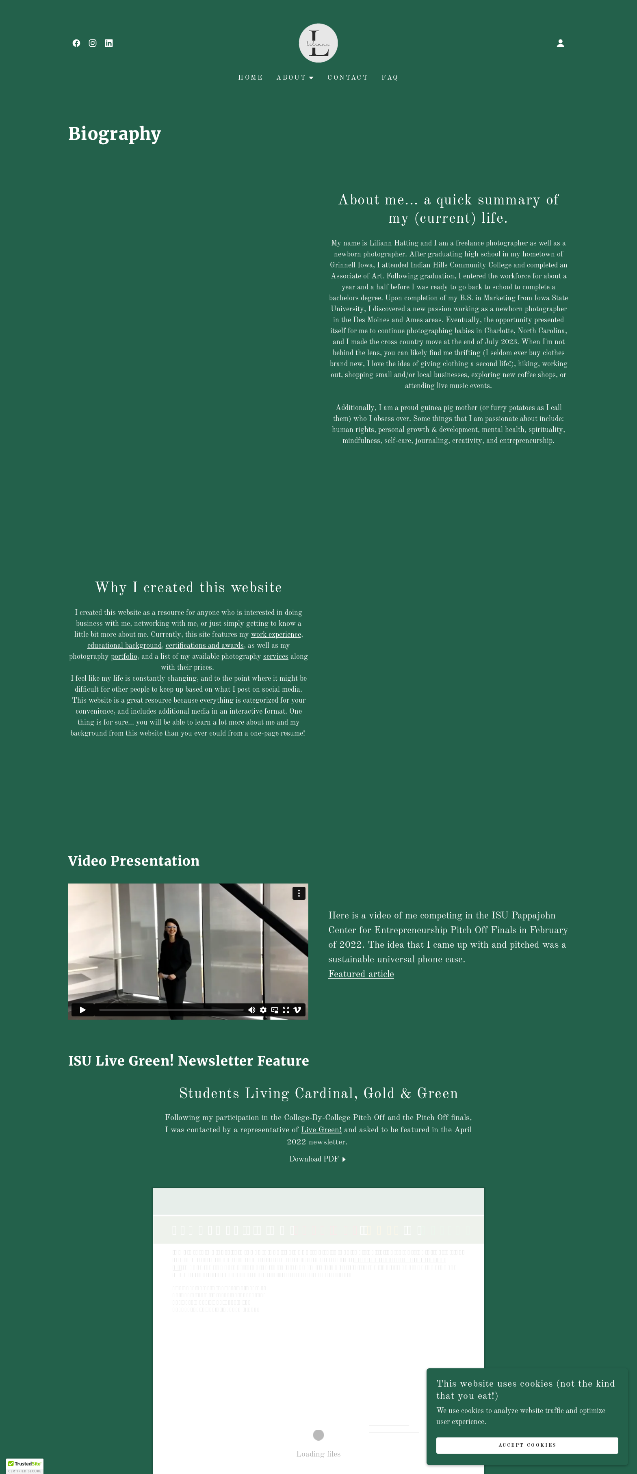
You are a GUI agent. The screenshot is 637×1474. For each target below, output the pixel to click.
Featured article (361, 974)
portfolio (124, 656)
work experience (276, 634)
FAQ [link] (390, 78)
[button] (560, 43)
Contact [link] (347, 78)
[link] (76, 43)
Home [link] (250, 78)
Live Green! (321, 1130)
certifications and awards (205, 645)
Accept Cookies (546, 1445)
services (275, 656)
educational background (124, 645)
